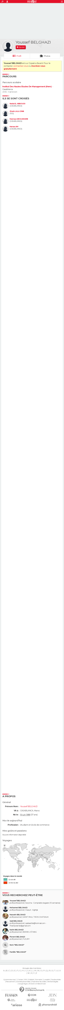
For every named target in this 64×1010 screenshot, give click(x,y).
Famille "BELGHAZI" (18, 952)
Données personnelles (23, 981)
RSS (25, 979)
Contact (20, 979)
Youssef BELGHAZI (18, 901)
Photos (47, 56)
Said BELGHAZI (16, 921)
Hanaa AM (14, 127)
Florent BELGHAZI (17, 937)
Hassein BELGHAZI (17, 915)
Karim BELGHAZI (16, 930)
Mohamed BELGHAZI (18, 908)
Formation (38, 979)
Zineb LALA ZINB (17, 111)
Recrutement (10, 981)
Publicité (31, 979)
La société (47, 979)
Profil (18, 56)
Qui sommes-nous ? (9, 979)
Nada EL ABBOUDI (17, 104)
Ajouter (22, 47)
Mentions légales (53, 981)
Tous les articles (56, 979)
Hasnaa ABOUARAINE (19, 119)
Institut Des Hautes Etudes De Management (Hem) (27, 86)
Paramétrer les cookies (39, 981)
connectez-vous (20, 66)
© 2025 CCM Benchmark (37, 984)
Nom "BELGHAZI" (17, 945)
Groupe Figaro (23, 984)
